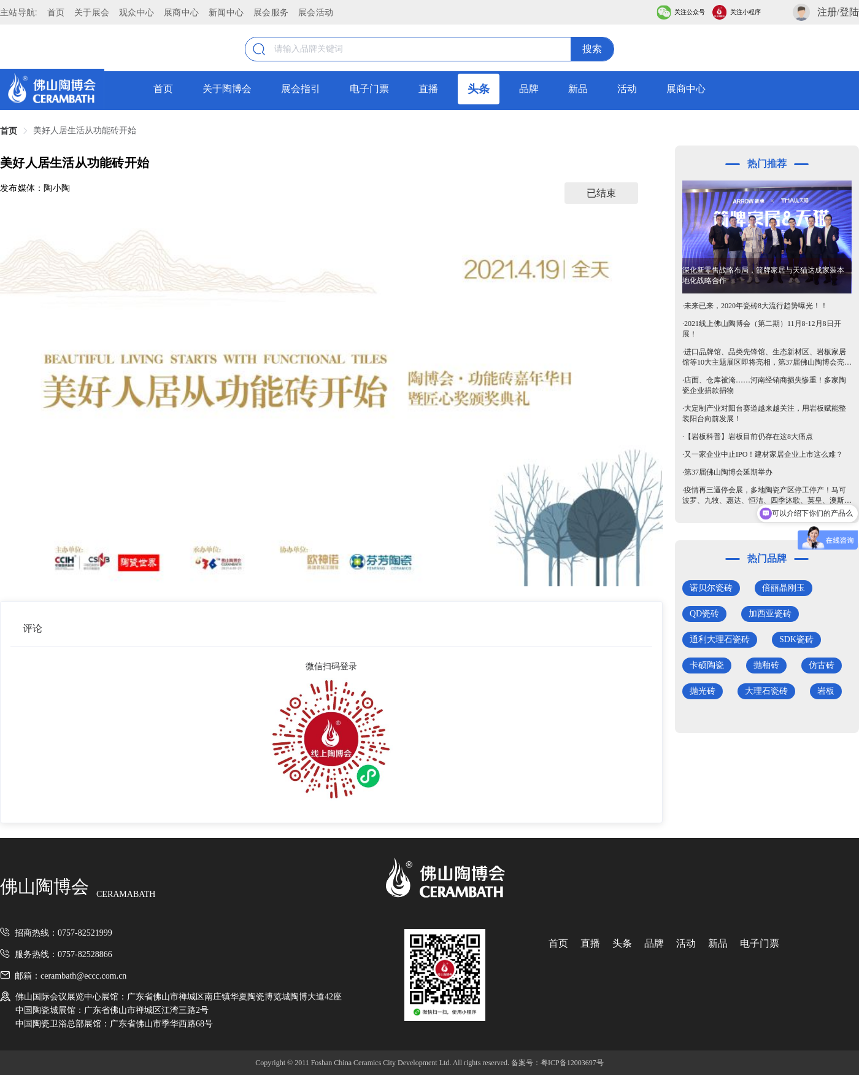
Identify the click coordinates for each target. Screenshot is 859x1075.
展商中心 (181, 12)
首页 (56, 12)
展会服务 (270, 12)
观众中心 (136, 12)
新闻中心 (226, 12)
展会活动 (315, 12)
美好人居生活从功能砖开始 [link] (84, 130)
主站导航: (18, 12)
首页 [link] (8, 131)
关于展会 (91, 12)
